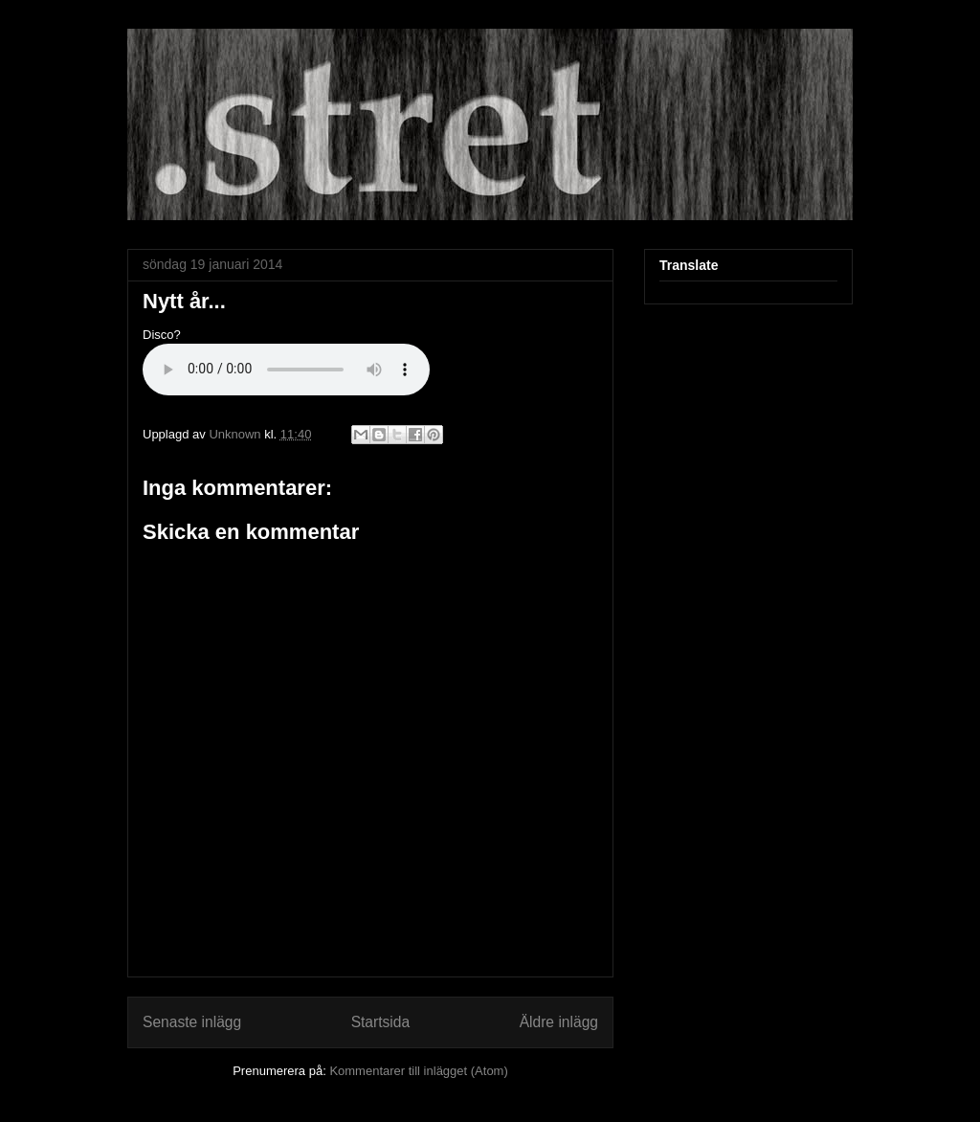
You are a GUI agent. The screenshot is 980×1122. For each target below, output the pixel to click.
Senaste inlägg (192, 1022)
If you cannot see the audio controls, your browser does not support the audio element (286, 369)
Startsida (381, 1022)
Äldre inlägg (559, 1022)
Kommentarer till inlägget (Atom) (418, 1071)
